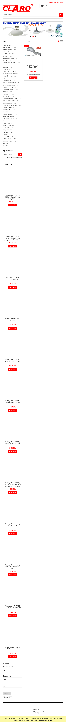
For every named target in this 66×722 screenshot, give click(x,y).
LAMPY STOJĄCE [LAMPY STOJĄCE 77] (7, 141)
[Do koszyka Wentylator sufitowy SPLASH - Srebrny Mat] (12, 369)
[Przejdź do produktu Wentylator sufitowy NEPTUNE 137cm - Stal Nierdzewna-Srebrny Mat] (12, 471)
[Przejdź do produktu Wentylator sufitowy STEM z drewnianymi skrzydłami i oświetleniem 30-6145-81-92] (12, 184)
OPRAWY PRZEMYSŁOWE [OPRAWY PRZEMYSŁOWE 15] (10, 98)
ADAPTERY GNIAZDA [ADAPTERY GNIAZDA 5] (8, 116)
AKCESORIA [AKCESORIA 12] (6, 127)
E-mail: (5, 679)
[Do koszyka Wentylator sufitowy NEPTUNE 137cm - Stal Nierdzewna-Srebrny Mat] (12, 492)
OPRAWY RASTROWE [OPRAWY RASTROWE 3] (9, 101)
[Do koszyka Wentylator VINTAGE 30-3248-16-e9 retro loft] (12, 615)
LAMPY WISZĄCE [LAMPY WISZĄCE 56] (7, 139)
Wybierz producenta (8, 666)
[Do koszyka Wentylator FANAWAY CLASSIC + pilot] (12, 656)
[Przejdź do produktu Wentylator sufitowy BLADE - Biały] (12, 512)
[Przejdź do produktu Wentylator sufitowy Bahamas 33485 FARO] (12, 430)
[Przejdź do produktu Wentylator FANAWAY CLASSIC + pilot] (12, 635)
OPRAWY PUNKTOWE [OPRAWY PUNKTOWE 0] (9, 85)
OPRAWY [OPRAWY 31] (5, 121)
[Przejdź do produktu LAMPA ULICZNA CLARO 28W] (33, 55)
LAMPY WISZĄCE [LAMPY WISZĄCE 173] (7, 80)
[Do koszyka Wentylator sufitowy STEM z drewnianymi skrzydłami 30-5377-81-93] (12, 246)
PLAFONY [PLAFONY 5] (5, 78)
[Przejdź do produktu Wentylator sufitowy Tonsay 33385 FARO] (12, 389)
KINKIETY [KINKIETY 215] (5, 112)
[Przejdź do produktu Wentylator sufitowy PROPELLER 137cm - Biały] (12, 553)
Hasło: (4, 686)
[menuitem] (7, 20)
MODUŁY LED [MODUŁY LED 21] (6, 96)
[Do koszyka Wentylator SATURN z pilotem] (12, 328)
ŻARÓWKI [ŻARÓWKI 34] (5, 92)
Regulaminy (36, 709)
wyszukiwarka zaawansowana (14, 157)
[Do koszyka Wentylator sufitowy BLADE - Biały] (12, 533)
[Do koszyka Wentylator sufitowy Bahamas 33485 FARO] (12, 451)
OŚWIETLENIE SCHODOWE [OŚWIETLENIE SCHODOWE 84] (10, 74)
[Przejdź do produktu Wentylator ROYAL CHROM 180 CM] (12, 266)
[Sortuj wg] (47, 41)
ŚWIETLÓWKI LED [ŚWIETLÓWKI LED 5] (8, 76)
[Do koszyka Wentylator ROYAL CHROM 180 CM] (12, 287)
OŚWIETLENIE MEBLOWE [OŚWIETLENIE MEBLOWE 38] (10, 105)
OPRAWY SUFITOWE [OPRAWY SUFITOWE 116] (8, 89)
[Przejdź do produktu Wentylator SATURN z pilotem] (12, 307)
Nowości (5, 143)
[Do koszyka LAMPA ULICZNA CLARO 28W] (33, 77)
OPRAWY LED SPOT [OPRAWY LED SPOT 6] (8, 118)
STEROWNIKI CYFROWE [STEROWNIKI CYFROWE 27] (9, 63)
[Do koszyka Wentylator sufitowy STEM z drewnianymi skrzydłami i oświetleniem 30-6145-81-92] (12, 205)
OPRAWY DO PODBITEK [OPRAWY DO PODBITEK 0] (9, 83)
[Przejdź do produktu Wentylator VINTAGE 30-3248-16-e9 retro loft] (12, 594)
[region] (33, 29)
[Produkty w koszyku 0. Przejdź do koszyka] (46, 6)
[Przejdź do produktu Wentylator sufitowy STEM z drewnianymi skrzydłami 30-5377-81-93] (12, 225)
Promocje (5, 145)
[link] (33, 29)
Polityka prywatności (38, 712)
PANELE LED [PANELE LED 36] (6, 123)
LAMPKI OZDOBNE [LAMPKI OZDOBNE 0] (8, 87)
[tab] (31, 36)
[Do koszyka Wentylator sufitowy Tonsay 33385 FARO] (12, 410)
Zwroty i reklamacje (38, 714)
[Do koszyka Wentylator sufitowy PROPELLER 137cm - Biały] (12, 574)
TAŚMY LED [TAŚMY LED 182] (6, 94)
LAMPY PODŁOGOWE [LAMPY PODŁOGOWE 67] (9, 114)
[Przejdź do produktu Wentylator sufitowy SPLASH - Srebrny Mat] (12, 348)
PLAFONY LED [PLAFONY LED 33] (7, 125)
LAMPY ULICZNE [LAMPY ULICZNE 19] (7, 103)
